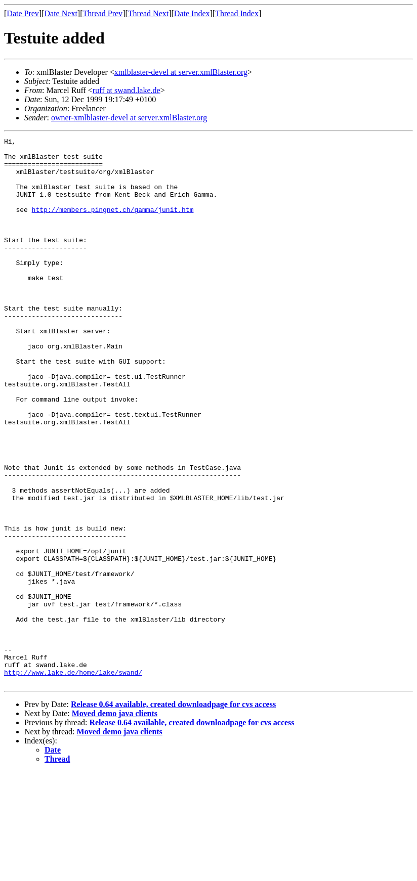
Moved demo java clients (114, 822)
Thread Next (148, 13)
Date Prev (23, 13)
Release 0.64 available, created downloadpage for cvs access (173, 813)
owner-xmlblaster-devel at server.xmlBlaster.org (129, 117)
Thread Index (237, 13)
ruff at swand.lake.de (126, 90)
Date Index (192, 13)
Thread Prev (102, 13)
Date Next (61, 13)
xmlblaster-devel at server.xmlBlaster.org (180, 72)
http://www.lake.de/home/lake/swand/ (73, 779)
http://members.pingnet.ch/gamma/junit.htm (113, 224)
